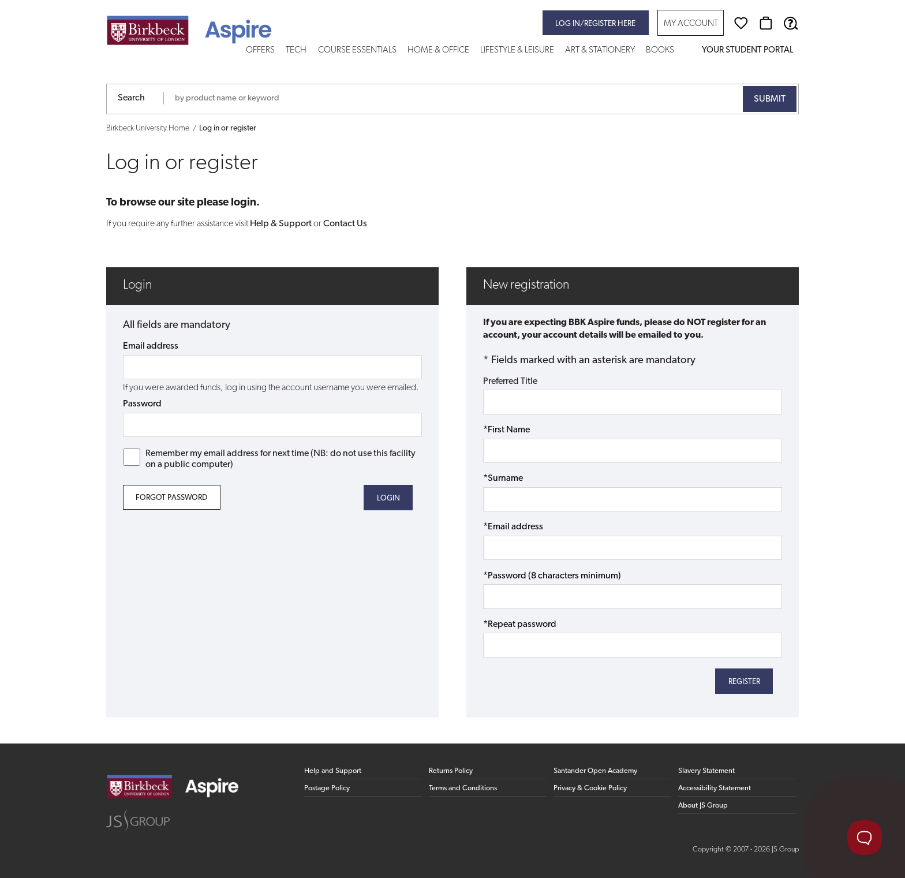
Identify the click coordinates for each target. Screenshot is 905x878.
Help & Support (281, 224)
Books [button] (660, 50)
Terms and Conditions (463, 788)
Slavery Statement (706, 771)
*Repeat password (519, 624)
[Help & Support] (791, 23)
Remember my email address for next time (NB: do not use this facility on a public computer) (269, 459)
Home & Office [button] (438, 50)
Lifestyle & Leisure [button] (517, 50)
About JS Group (703, 805)
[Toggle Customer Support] (864, 837)
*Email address (513, 527)
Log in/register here (595, 24)
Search (131, 98)
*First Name (506, 430)
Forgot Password (171, 498)
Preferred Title (510, 381)
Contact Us (345, 224)
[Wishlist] (741, 23)
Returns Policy (451, 771)
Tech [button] (296, 50)
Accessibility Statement (714, 788)
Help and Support (332, 771)
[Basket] (766, 23)
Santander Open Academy (595, 771)
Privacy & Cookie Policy (590, 788)
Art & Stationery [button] (600, 50)
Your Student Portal (747, 50)
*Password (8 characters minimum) (552, 576)
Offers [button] (260, 50)
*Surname (503, 478)
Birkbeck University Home (147, 128)
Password (142, 404)
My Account (691, 24)
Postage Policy (327, 788)
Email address (150, 346)
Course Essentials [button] (357, 50)
